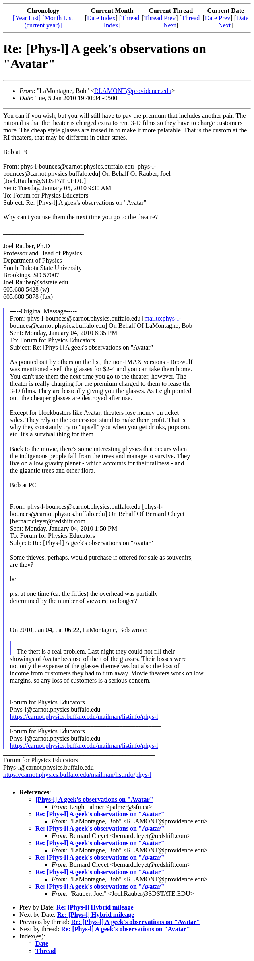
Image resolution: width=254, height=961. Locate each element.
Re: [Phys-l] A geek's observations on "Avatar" (100, 814)
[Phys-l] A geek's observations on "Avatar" (94, 799)
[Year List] (27, 17)
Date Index (101, 17)
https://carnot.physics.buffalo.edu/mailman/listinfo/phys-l (84, 716)
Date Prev (218, 17)
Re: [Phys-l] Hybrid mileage (95, 907)
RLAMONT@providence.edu (132, 90)
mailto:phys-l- (163, 318)
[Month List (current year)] (49, 21)
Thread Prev (160, 17)
